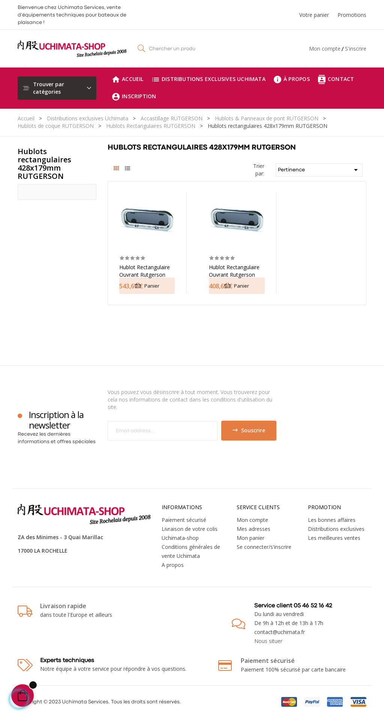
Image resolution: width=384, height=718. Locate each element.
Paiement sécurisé (184, 519)
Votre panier (314, 14)
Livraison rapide (63, 606)
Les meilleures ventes (334, 537)
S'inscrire (355, 48)
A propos (173, 564)
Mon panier (250, 537)
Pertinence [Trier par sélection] (319, 169)
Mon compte (324, 48)
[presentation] (170, 455)
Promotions (352, 14)
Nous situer (268, 641)
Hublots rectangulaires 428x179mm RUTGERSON (44, 163)
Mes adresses (253, 528)
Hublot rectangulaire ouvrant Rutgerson (144, 271)
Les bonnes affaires (332, 519)
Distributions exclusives (336, 528)
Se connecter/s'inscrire (264, 546)
